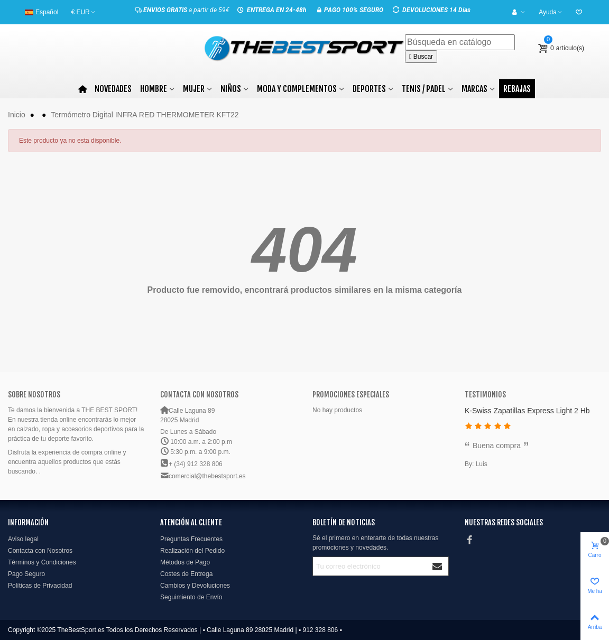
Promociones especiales (350, 394)
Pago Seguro (26, 574)
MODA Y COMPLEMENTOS (297, 89)
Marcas (474, 89)
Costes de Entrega (186, 574)
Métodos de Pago (185, 562)
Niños (230, 89)
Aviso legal (23, 539)
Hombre (153, 89)
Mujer (194, 89)
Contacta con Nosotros (40, 550)
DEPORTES (369, 89)
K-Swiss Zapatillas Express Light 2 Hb (527, 410)
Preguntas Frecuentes (191, 539)
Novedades (113, 89)
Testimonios (485, 394)
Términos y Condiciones (42, 562)
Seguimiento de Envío (191, 597)
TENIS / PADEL (424, 89)
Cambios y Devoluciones (195, 585)
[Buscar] (460, 42)
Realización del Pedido (192, 550)
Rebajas (517, 89)
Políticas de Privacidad (40, 585)
